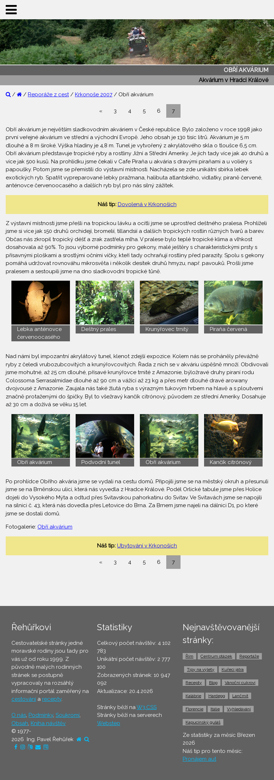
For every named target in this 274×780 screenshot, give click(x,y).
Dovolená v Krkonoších (147, 204)
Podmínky (41, 715)
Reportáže (249, 656)
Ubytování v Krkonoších (147, 545)
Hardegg (216, 695)
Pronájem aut (199, 759)
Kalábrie (193, 695)
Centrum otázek (216, 656)
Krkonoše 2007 (93, 94)
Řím (189, 656)
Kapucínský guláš (203, 722)
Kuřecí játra (233, 669)
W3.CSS (147, 707)
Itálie (215, 709)
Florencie (194, 709)
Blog (213, 682)
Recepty (194, 682)
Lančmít (240, 695)
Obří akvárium (54, 527)
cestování (23, 699)
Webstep (108, 723)
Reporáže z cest (48, 94)
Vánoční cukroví (240, 682)
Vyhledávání (239, 709)
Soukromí (68, 715)
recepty (51, 699)
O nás (18, 715)
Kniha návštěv (48, 723)
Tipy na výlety (200, 669)
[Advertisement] (137, 587)
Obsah (19, 723)
